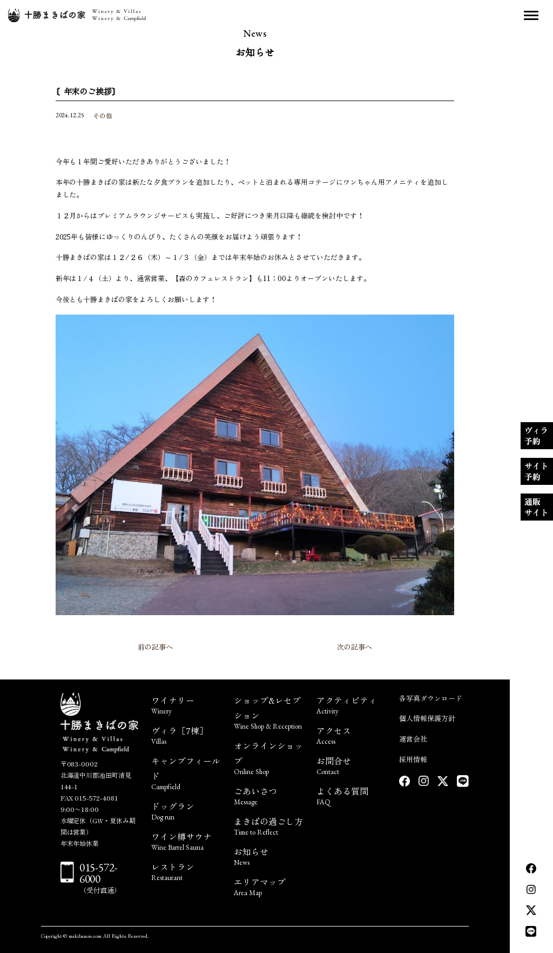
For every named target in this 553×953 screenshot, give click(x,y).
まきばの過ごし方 (269, 825)
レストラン (186, 870)
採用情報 (413, 759)
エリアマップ (269, 885)
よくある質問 (351, 794)
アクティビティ (351, 704)
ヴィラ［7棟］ (186, 734)
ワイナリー (186, 704)
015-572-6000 (98, 873)
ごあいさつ (269, 794)
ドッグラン (186, 810)
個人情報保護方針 (427, 718)
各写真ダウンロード (430, 698)
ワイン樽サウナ (186, 840)
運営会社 (413, 739)
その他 (102, 115)
